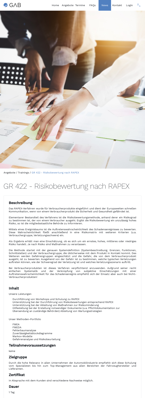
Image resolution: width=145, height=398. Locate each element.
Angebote (9, 172)
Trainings (23, 172)
